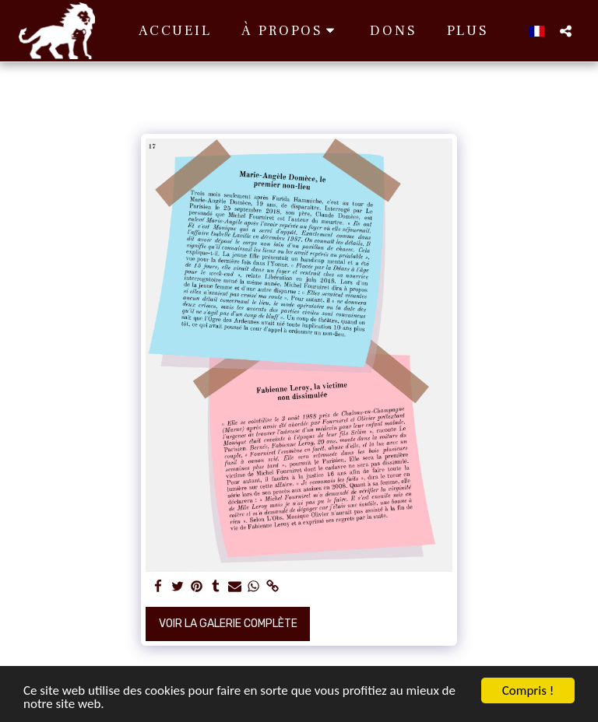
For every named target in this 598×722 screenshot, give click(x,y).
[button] (291, 31)
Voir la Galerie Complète (228, 623)
